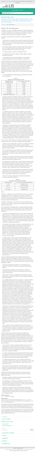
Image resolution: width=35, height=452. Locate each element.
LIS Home (14, 448)
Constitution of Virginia (8, 433)
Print (8, 24)
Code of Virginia (6, 419)
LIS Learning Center (8, 1)
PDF (11, 24)
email (13, 24)
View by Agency (5, 423)
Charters (4, 435)
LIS (8, 6)
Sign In (26, 450)
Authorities (5, 438)
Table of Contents (4, 18)
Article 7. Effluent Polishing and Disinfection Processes (22, 21)
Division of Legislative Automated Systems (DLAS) (17, 450)
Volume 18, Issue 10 (25, 399)
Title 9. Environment (11, 18)
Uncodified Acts (6, 443)
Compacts (4, 441)
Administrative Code (6, 13)
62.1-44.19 (4, 396)
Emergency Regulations (7, 425)
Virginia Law (17, 10)
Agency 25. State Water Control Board (22, 18)
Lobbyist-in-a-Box (20, 448)
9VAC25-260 (5, 234)
